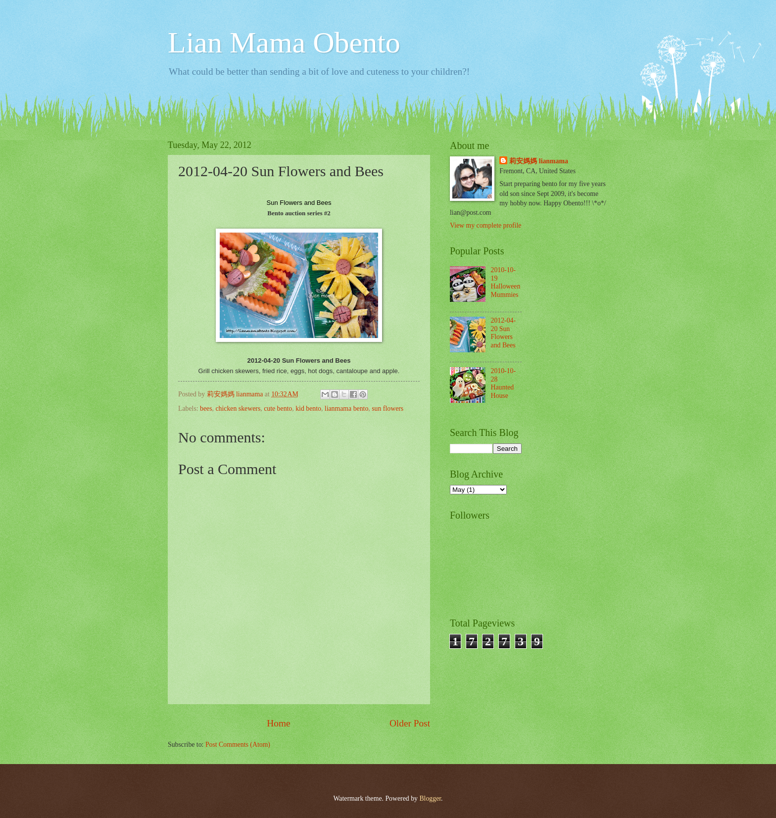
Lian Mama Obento (284, 42)
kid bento (308, 408)
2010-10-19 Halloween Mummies (506, 282)
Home (278, 723)
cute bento (278, 408)
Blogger (430, 798)
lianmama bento (347, 408)
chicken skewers (237, 408)
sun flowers (387, 408)
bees (206, 408)
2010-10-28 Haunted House (503, 383)
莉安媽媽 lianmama (538, 161)
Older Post (409, 723)
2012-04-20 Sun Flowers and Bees (503, 333)
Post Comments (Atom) (237, 744)
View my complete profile (485, 225)
